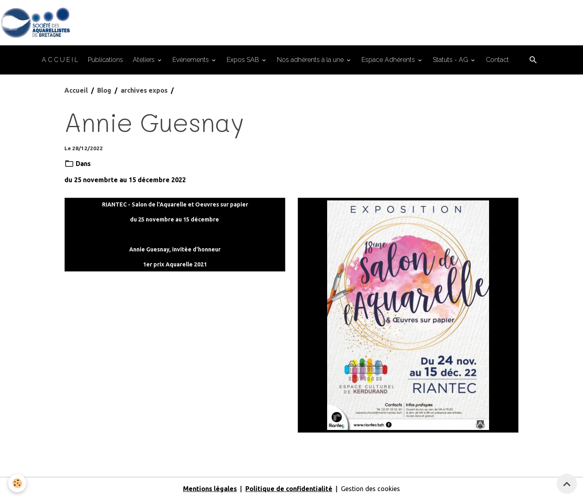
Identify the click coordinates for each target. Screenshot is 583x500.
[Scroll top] (567, 484)
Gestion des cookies (370, 488)
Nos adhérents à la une (311, 60)
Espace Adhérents (389, 60)
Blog (104, 90)
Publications (105, 60)
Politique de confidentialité (288, 488)
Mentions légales (210, 488)
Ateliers (144, 60)
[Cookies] (17, 483)
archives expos (144, 90)
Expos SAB (244, 60)
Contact (497, 60)
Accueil (76, 90)
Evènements (191, 60)
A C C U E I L (60, 60)
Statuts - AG (451, 60)
